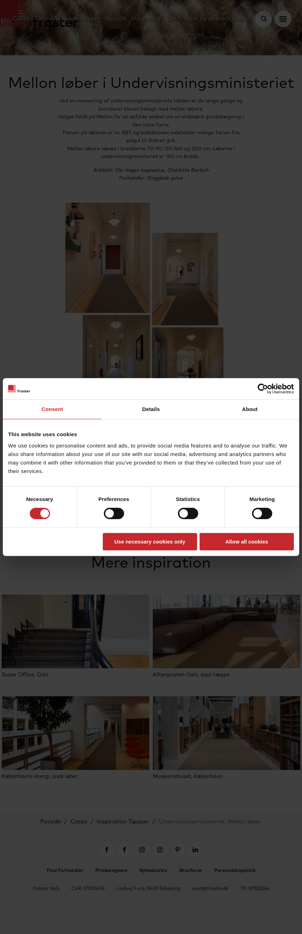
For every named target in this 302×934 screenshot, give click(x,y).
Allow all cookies (246, 542)
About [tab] (250, 409)
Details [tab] (151, 409)
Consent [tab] (52, 409)
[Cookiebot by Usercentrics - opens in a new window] (263, 388)
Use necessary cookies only (149, 542)
